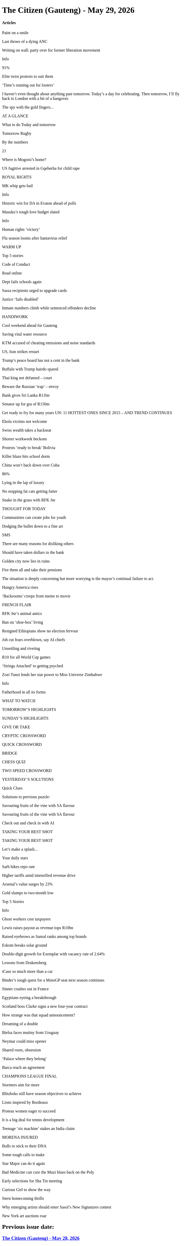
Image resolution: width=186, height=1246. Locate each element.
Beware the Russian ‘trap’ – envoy (30, 386)
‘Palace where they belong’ (24, 1059)
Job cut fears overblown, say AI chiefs (33, 640)
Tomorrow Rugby (16, 133)
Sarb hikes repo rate (18, 866)
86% (6, 474)
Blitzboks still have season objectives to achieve (41, 1093)
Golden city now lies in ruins (26, 561)
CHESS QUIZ (14, 762)
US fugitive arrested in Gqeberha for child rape (41, 168)
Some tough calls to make (23, 1155)
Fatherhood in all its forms (24, 692)
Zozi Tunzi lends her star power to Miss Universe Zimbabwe (52, 674)
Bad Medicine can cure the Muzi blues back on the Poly (48, 1172)
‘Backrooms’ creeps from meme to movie (36, 596)
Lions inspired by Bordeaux (25, 1102)
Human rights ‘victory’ (21, 229)
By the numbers (15, 142)
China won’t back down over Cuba (30, 465)
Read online (12, 273)
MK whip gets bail (17, 186)
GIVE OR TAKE (16, 727)
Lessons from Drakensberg (24, 962)
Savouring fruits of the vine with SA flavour (38, 805)
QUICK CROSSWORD (22, 744)
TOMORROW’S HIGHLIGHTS (29, 709)
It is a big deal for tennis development (33, 1120)
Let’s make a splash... (20, 849)
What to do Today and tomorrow (29, 124)
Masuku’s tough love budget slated (30, 212)
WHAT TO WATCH (19, 701)
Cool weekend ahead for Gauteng (29, 325)
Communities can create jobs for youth (34, 517)
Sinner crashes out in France (25, 989)
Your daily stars (15, 858)
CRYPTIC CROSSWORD (24, 736)
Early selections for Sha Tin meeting (32, 1181)
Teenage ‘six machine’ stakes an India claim (38, 1128)
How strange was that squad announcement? (38, 1015)
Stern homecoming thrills (23, 1198)
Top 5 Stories (13, 901)
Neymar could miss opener (24, 1041)
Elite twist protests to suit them (27, 76)
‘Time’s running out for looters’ (28, 85)
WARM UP (11, 247)
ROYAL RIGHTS (17, 177)
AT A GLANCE (15, 116)
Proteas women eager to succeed (29, 1111)
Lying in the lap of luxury (23, 482)
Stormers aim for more (20, 1085)
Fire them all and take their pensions (32, 570)
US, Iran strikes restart (20, 351)
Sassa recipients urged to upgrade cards (34, 290)
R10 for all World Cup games (26, 657)
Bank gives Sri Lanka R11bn (25, 395)
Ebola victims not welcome (24, 421)
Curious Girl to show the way (26, 1189)
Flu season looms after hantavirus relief (34, 238)
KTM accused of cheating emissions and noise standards (48, 343)
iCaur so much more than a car (27, 971)
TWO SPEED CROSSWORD (27, 770)
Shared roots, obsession (21, 1050)
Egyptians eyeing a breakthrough (29, 997)
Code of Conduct (16, 264)
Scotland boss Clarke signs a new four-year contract (44, 1006)
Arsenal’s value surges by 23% (27, 884)
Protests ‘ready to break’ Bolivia (28, 447)
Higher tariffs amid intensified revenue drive (38, 875)
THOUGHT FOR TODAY (24, 509)
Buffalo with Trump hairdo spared (30, 369)
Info (5, 59)
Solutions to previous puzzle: (26, 797)
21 (4, 151)
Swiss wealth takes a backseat (26, 430)
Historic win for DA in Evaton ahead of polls (39, 203)
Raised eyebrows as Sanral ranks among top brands (44, 936)
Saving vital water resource (24, 334)
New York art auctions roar (24, 1216)
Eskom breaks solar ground (24, 945)
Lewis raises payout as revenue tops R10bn (37, 928)
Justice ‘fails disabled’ (20, 299)
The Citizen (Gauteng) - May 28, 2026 (40, 1238)
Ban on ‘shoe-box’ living (22, 622)
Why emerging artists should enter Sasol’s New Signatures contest (56, 1207)
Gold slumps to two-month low (28, 893)
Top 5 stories (12, 255)
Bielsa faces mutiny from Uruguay (30, 1032)
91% (6, 67)
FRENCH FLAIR (16, 605)
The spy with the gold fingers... (28, 107)
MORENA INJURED (20, 1137)
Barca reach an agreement (23, 1067)
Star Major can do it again (23, 1163)
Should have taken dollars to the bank (33, 552)
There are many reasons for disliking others (38, 543)
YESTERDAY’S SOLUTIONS (28, 779)
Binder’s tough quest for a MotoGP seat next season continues (53, 980)
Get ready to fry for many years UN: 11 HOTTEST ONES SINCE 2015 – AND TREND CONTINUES (87, 413)
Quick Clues (12, 788)
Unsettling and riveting (21, 648)
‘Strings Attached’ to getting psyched (32, 666)
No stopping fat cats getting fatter (29, 491)
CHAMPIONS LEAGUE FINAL (29, 1076)
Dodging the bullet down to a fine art (32, 526)
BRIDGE (9, 753)
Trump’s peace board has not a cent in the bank (40, 360)
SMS (6, 535)
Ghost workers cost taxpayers (26, 919)
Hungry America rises (20, 587)
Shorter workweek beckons (24, 439)
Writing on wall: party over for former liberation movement (51, 50)
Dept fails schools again (21, 282)
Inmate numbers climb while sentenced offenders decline (49, 308)
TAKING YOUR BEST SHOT (27, 832)
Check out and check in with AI (28, 823)
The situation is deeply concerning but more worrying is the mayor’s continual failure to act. (78, 578)
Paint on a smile (15, 33)
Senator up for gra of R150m (25, 404)
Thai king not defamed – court (27, 378)
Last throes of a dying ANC (24, 41)
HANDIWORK (15, 317)
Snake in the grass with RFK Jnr (28, 500)
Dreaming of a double (20, 1024)
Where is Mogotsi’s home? (24, 159)
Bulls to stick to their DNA (24, 1146)
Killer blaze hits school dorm (26, 456)
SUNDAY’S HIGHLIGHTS (25, 718)
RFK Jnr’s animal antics (22, 613)
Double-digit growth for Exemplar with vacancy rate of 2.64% (53, 954)
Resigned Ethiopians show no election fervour (40, 631)
